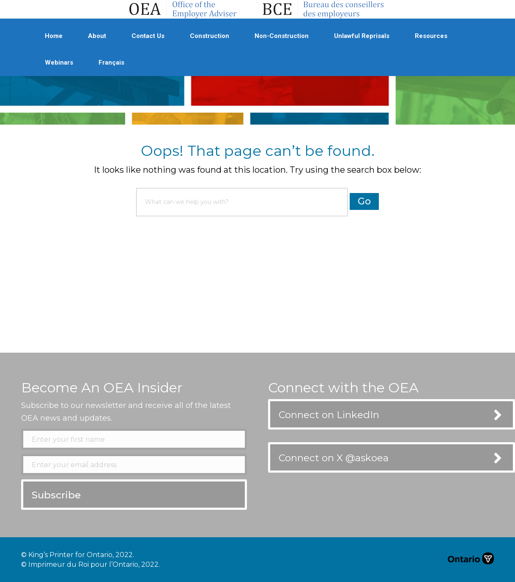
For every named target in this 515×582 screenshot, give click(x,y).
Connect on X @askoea (334, 458)
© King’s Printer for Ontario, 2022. (77, 555)
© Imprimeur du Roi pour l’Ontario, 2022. (90, 564)
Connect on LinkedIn (329, 415)
